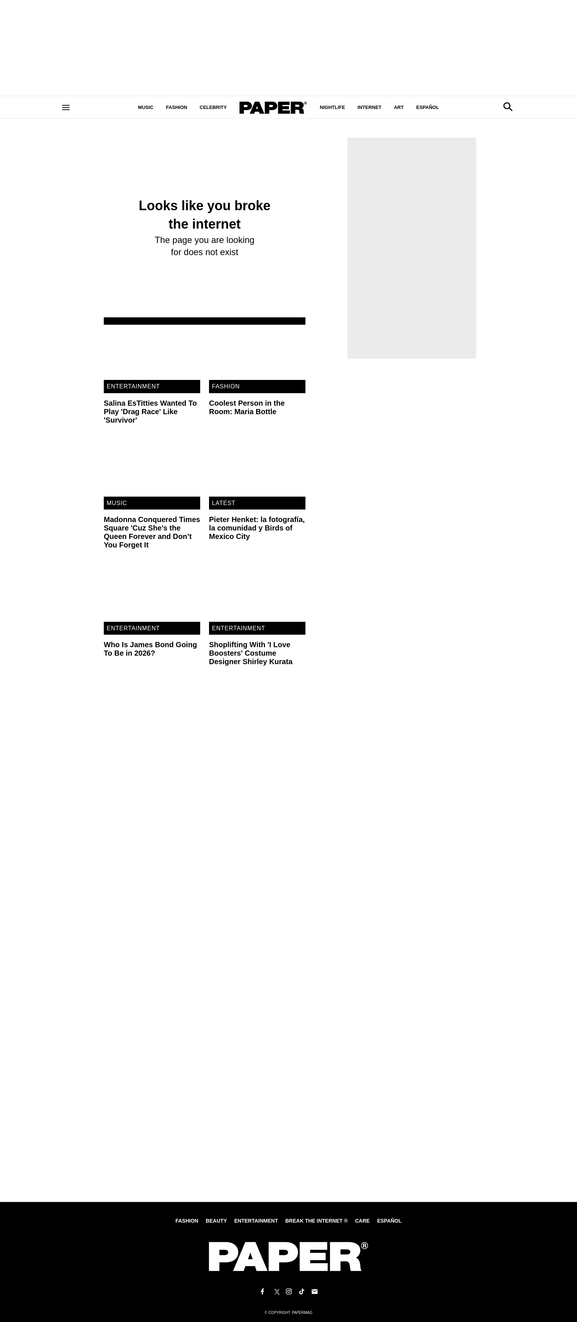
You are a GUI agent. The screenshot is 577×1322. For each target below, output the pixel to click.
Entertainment (133, 386)
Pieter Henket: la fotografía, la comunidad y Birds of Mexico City (257, 527)
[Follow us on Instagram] (288, 1291)
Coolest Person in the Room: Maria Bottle (247, 407)
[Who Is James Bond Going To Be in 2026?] (152, 594)
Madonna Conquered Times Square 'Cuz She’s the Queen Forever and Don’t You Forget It (152, 532)
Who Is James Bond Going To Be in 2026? (150, 649)
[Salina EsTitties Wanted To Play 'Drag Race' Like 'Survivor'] (152, 352)
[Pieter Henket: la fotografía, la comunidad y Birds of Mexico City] (257, 469)
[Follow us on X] (275, 1291)
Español (427, 107)
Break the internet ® (316, 1221)
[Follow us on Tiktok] (301, 1291)
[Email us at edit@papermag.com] (314, 1291)
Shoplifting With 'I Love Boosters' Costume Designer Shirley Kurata (251, 653)
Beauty (216, 1221)
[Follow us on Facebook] (262, 1291)
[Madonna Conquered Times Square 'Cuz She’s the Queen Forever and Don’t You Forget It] (152, 469)
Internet (370, 107)
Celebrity (213, 107)
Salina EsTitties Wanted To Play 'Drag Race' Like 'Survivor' (150, 411)
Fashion (176, 107)
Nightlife (332, 107)
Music (145, 107)
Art (399, 107)
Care (362, 1221)
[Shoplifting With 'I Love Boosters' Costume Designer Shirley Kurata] (257, 594)
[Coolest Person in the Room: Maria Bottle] (257, 352)
